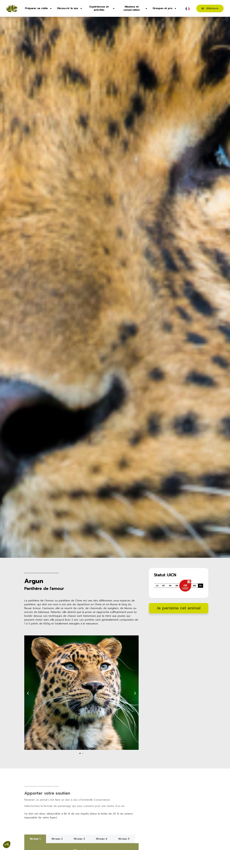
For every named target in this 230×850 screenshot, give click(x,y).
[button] (28, 693)
